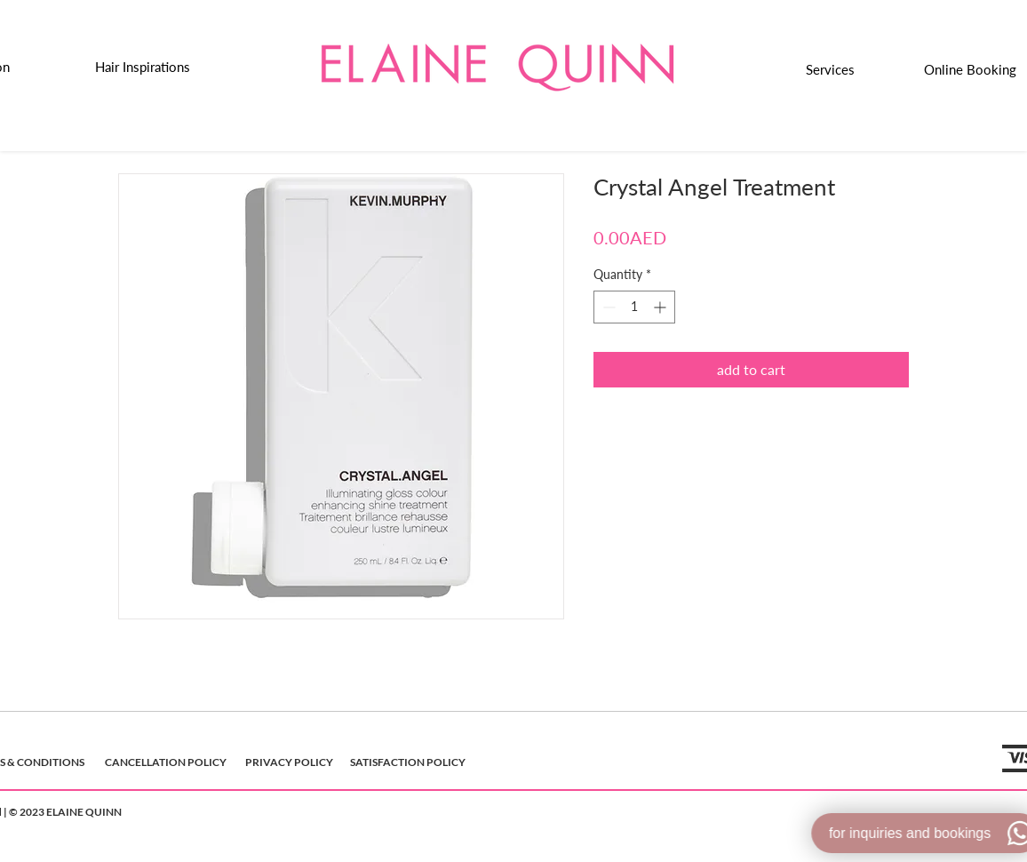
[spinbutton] (634, 307)
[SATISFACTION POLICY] (408, 762)
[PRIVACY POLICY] (289, 762)
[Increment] (661, 307)
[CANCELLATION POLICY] (165, 762)
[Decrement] (607, 307)
